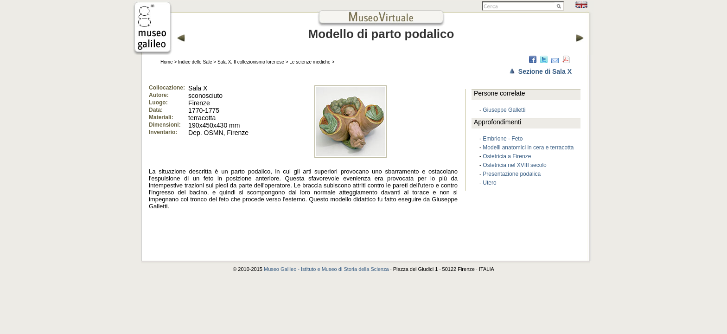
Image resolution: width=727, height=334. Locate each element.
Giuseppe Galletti (504, 110)
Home (166, 61)
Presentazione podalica (512, 174)
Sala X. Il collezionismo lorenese (250, 61)
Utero (489, 183)
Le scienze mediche (309, 61)
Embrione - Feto (503, 138)
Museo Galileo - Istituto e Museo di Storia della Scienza (326, 269)
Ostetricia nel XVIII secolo (514, 165)
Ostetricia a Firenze (507, 156)
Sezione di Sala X (545, 71)
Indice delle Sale (195, 61)
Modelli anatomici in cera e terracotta (528, 147)
